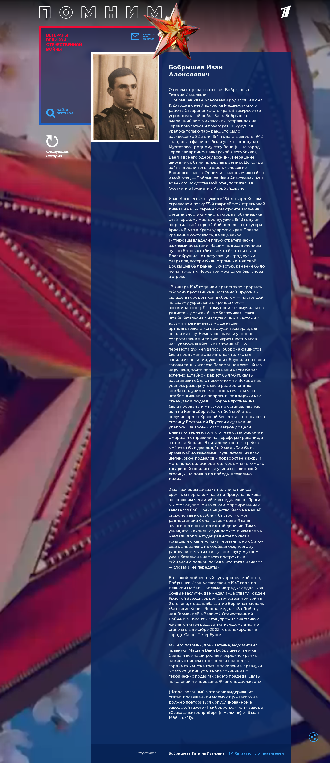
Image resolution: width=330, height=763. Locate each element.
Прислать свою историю (148, 36)
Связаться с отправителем (259, 753)
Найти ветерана (65, 112)
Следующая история (57, 153)
